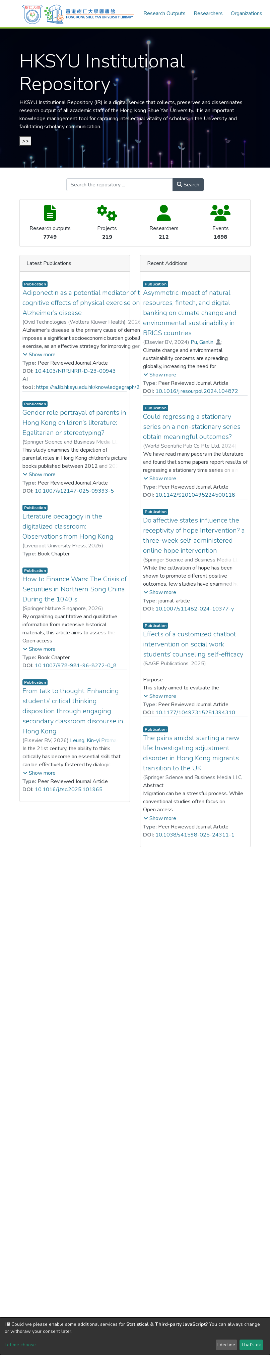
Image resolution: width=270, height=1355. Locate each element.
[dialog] (135, 1336)
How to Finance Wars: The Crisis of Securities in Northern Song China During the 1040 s (74, 589)
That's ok (251, 1345)
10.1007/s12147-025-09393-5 (74, 491)
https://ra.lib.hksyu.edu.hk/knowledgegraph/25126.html (100, 387)
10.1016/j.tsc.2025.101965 (69, 789)
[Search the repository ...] (119, 184)
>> (25, 141)
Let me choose (20, 1345)
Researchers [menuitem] (208, 13)
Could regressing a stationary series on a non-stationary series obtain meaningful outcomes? (192, 426)
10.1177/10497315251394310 (195, 712)
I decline (226, 1345)
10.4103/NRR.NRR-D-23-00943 (75, 371)
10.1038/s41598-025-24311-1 (194, 835)
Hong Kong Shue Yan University (156, 110)
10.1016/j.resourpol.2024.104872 (196, 391)
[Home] (78, 13)
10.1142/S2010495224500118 (195, 495)
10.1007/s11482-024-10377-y (194, 609)
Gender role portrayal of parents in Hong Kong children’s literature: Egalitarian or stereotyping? (74, 422)
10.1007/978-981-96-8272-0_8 (76, 665)
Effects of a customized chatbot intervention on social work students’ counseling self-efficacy (193, 644)
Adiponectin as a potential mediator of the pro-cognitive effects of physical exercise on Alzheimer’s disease (92, 302)
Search (188, 184)
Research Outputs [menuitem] (164, 13)
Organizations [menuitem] (246, 13)
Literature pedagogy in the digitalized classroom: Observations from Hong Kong (68, 526)
